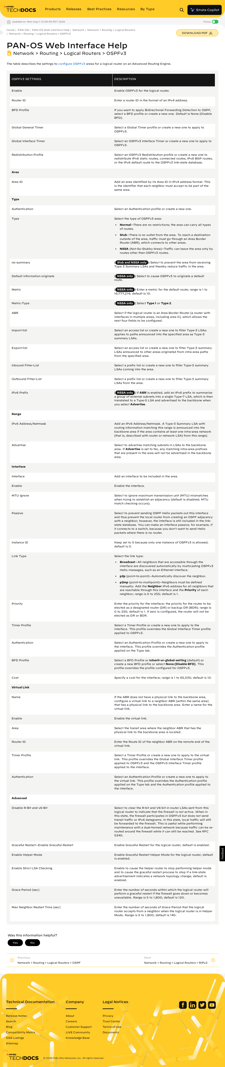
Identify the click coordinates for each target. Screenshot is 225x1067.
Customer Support (79, 1026)
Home (11, 29)
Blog (9, 1026)
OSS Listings (15, 1037)
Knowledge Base (78, 1037)
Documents (111, 1032)
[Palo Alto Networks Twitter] (202, 1008)
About (70, 1015)
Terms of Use (112, 1026)
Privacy (108, 1015)
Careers (71, 1021)
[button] (222, 853)
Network (78, 29)
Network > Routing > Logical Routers (111, 29)
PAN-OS (23, 29)
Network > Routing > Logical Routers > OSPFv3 (40, 33)
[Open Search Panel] (183, 10)
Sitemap (12, 1043)
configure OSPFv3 (71, 63)
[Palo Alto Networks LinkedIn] (193, 1008)
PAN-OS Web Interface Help (50, 29)
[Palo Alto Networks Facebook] (183, 1008)
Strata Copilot (204, 10)
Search (11, 1021)
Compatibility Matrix (20, 1032)
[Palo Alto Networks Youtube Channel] (212, 1008)
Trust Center (111, 1021)
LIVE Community (78, 1032)
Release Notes (16, 1015)
